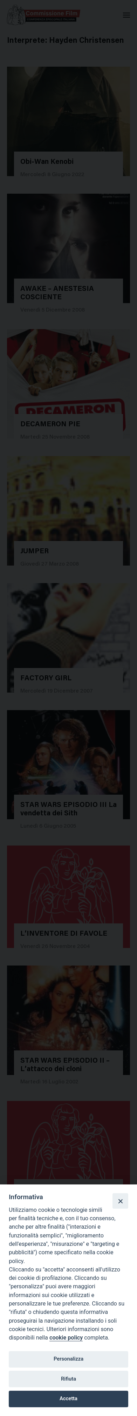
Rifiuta (68, 1379)
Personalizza (68, 1359)
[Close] (120, 1201)
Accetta (68, 1398)
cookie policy (66, 1337)
